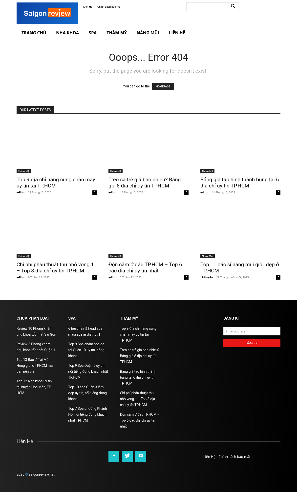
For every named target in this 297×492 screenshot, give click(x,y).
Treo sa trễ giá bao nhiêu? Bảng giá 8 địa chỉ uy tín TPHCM (144, 183)
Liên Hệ (87, 6)
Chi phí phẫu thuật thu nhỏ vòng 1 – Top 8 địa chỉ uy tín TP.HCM (55, 268)
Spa (93, 33)
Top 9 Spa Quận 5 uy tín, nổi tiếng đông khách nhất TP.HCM (88, 371)
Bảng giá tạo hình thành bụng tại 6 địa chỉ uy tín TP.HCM (239, 183)
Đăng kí (252, 343)
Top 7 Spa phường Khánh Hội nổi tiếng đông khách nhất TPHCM (87, 414)
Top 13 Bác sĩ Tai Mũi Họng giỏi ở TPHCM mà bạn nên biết (35, 365)
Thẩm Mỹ (116, 33)
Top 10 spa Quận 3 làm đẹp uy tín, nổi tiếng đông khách (87, 393)
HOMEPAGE (163, 86)
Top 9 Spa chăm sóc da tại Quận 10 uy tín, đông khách (86, 350)
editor (21, 192)
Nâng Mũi (148, 33)
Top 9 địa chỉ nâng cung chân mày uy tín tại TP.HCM (138, 334)
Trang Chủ (33, 33)
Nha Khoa (67, 33)
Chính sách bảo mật (109, 6)
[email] (251, 331)
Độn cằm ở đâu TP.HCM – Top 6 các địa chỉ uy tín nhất (145, 268)
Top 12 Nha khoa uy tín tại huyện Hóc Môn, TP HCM (34, 387)
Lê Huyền (206, 277)
